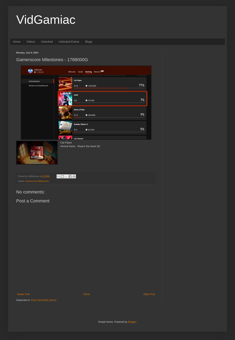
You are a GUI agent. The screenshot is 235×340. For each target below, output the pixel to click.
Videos (30, 41)
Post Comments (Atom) (43, 300)
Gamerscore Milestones (37, 181)
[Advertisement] (193, 76)
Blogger (132, 321)
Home (16, 41)
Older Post (149, 294)
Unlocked (47, 41)
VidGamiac (45, 19)
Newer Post (23, 294)
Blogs (88, 41)
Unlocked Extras (69, 41)
